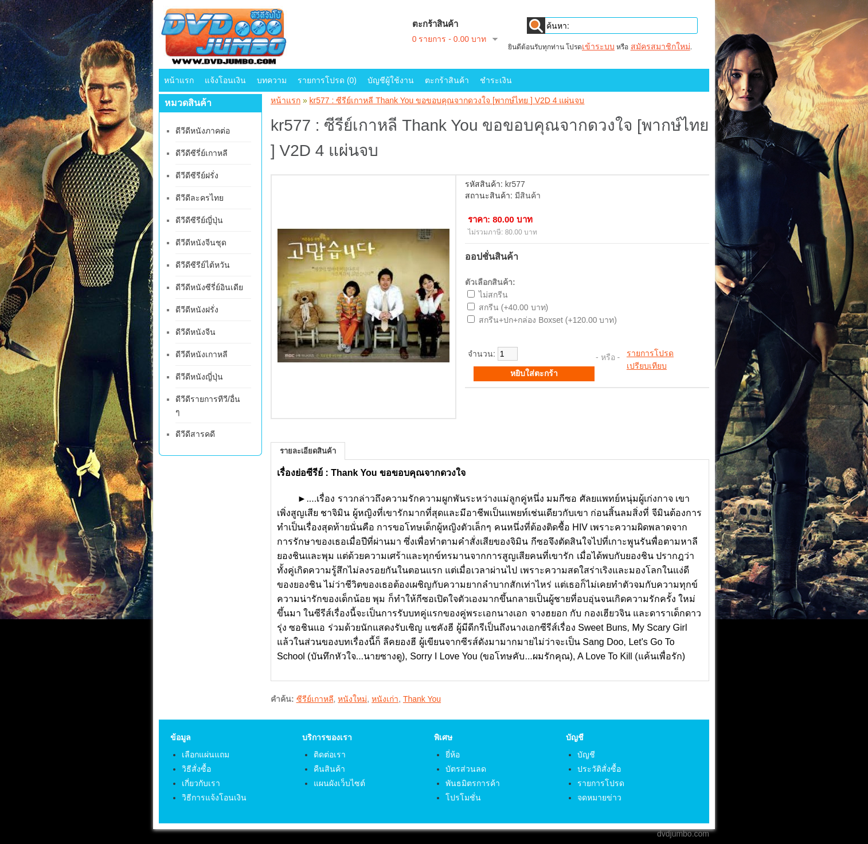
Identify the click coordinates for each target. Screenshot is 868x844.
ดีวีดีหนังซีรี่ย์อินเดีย (209, 287)
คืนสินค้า (329, 768)
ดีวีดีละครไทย (199, 197)
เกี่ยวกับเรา (201, 783)
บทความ (272, 80)
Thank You (422, 699)
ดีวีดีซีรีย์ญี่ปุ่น (199, 220)
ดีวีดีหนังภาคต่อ (202, 130)
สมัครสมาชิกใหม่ (660, 46)
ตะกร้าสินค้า (447, 80)
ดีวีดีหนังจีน (195, 332)
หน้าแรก (179, 80)
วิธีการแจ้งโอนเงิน (214, 797)
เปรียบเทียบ (647, 365)
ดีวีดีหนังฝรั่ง (196, 309)
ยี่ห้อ (452, 754)
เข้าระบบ (598, 46)
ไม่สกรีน (493, 294)
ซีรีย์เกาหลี (315, 699)
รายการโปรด (650, 353)
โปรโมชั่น (463, 797)
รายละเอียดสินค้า (308, 451)
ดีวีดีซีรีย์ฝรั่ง (196, 175)
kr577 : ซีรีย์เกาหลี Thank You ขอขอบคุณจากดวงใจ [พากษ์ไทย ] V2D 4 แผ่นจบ (447, 100)
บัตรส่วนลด (465, 768)
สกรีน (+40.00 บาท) (513, 307)
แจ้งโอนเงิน (225, 80)
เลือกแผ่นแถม (205, 754)
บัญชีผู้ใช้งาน (390, 80)
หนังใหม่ (352, 699)
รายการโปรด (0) (327, 80)
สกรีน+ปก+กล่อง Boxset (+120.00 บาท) (548, 320)
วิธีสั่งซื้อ (196, 768)
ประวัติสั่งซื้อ (599, 768)
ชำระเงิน (496, 80)
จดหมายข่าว (599, 797)
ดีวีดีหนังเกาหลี (201, 354)
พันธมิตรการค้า (472, 783)
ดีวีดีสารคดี (195, 434)
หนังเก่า (385, 699)
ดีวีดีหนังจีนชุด (200, 242)
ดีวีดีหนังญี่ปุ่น (199, 376)
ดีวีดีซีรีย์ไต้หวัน (202, 264)
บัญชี (586, 754)
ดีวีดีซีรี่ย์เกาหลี (201, 153)
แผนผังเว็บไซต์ (339, 783)
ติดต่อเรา (330, 754)
